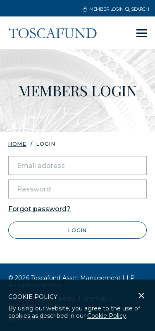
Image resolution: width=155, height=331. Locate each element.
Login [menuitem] (45, 144)
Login (77, 230)
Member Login (103, 9)
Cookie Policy (106, 315)
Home (17, 144)
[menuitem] (103, 9)
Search (137, 9)
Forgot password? (39, 209)
